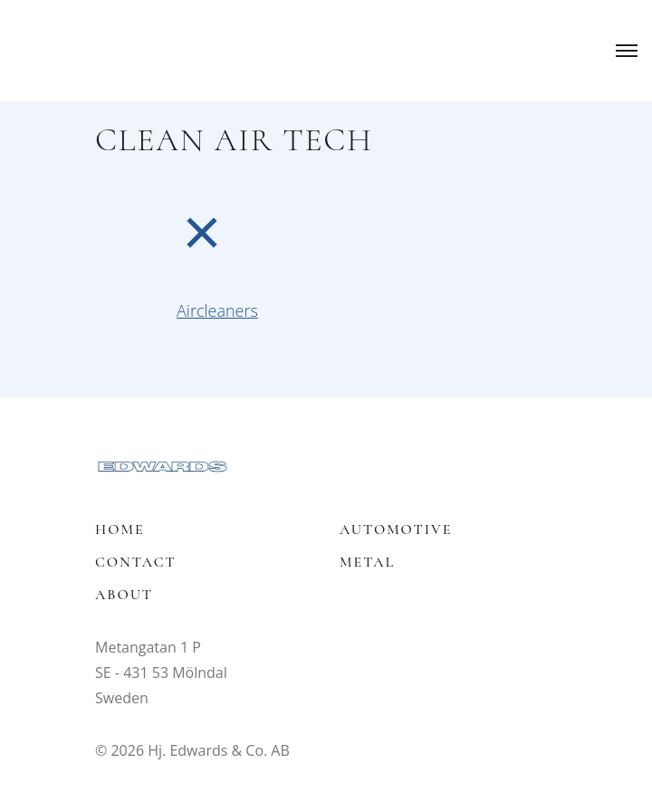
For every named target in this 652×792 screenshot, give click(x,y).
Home (120, 529)
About (124, 595)
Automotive (396, 529)
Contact (136, 562)
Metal (367, 562)
